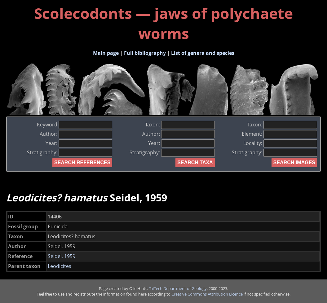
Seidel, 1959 (61, 256)
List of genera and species (202, 53)
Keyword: (74, 124)
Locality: (280, 143)
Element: (279, 133)
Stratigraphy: (69, 152)
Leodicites (59, 266)
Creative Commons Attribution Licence (207, 294)
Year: (79, 143)
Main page (106, 53)
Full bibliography (145, 53)
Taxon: (180, 124)
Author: (76, 133)
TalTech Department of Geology (178, 288)
